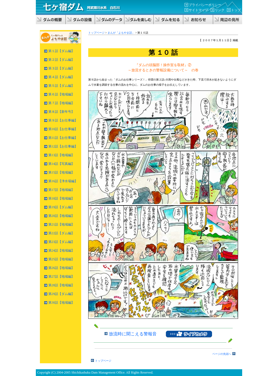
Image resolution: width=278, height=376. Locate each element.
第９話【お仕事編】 (63, 120)
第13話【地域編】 (61, 155)
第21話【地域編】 (61, 224)
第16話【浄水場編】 (63, 181)
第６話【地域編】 (61, 94)
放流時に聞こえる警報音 (133, 333)
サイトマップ (198, 10)
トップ (236, 10)
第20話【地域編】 (61, 216)
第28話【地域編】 (61, 285)
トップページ (96, 32)
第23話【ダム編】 (61, 242)
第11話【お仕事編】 (63, 138)
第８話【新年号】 (61, 112)
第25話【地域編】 (61, 259)
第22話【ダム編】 (61, 233)
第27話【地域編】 (61, 276)
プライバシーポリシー (205, 5)
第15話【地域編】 (61, 172)
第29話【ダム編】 (61, 294)
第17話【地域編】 (61, 190)
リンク (220, 10)
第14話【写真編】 (61, 164)
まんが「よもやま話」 (121, 32)
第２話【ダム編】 (61, 60)
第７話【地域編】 (61, 103)
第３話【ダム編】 (61, 68)
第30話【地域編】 (61, 302)
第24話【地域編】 (61, 250)
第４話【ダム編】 (61, 77)
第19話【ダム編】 (61, 207)
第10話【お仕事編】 (63, 129)
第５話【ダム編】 (61, 86)
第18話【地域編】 (61, 198)
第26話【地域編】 (61, 268)
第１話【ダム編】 (61, 51)
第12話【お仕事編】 (63, 146)
